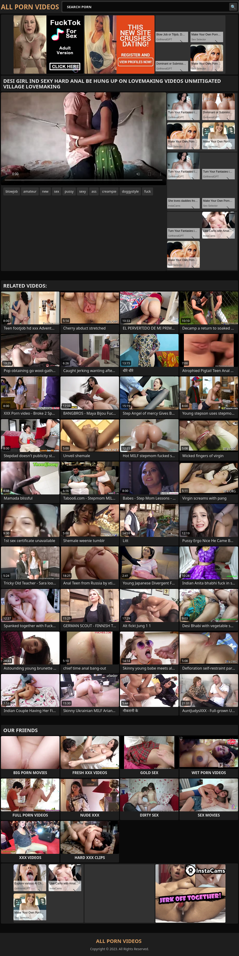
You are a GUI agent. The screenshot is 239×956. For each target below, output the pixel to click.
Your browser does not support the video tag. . (83, 138)
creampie (109, 191)
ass (93, 191)
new (45, 191)
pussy (69, 191)
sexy (82, 191)
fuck (147, 191)
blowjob (12, 191)
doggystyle (130, 191)
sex (56, 191)
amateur (29, 191)
